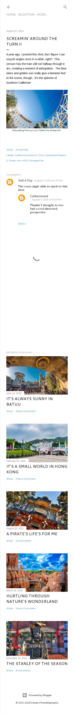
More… (42, 14)
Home (11, 14)
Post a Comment (26, 411)
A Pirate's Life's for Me (31, 533)
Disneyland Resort (55, 155)
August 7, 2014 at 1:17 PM (48, 180)
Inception (26, 14)
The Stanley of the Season (36, 663)
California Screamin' (26, 155)
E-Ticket (11, 160)
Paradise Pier (36, 160)
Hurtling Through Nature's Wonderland (32, 598)
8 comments (23, 670)
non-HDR (22, 160)
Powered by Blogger (37, 695)
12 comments (23, 540)
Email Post (22, 149)
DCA (41, 155)
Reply (22, 223)
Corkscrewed (39, 196)
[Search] (65, 6)
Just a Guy (25, 180)
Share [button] (9, 149)
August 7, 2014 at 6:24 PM (46, 199)
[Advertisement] (37, 316)
